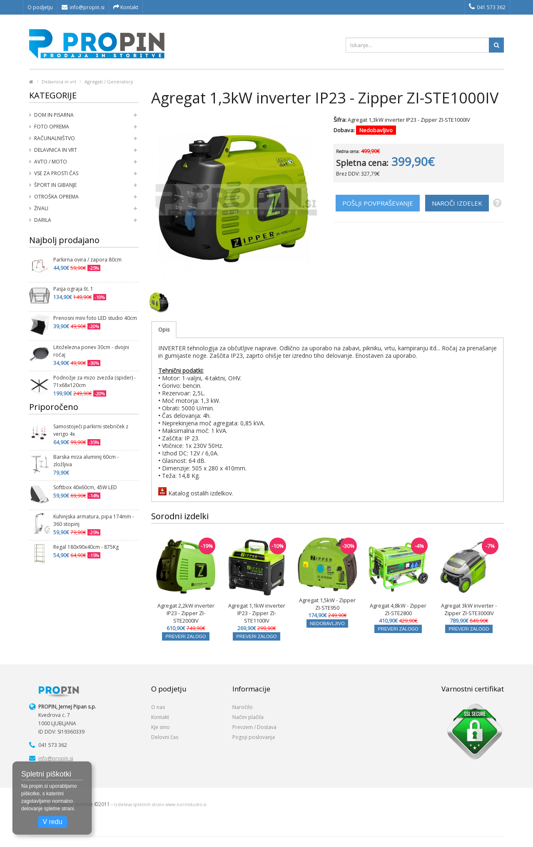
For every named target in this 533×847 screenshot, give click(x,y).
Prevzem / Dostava (254, 727)
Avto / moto (50, 161)
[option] (159, 302)
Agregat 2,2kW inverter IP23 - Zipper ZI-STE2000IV (185, 613)
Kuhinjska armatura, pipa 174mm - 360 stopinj (93, 520)
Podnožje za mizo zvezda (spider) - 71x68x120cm (94, 381)
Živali (41, 208)
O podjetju (40, 7)
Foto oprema (51, 126)
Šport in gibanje (55, 185)
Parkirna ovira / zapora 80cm (87, 259)
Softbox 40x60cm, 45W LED (85, 487)
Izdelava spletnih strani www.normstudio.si (160, 804)
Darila (42, 220)
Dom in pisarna (54, 114)
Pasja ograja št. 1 (73, 288)
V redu (52, 821)
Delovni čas (164, 737)
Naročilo (242, 707)
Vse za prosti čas (56, 173)
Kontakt (125, 7)
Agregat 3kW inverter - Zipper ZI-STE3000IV (469, 609)
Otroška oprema (56, 196)
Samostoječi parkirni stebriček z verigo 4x (90, 430)
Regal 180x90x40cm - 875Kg (86, 546)
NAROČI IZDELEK (457, 203)
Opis (163, 329)
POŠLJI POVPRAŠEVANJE (377, 203)
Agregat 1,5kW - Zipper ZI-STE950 (327, 603)
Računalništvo (54, 138)
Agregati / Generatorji (109, 81)
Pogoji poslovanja (253, 737)
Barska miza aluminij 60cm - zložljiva (86, 460)
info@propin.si (83, 7)
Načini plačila (248, 717)
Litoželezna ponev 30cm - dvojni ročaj (91, 351)
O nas (158, 707)
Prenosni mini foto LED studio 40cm (95, 318)
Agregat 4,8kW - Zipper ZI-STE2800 (398, 609)
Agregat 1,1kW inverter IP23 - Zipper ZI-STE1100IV (256, 613)
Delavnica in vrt (59, 81)
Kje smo (160, 727)
